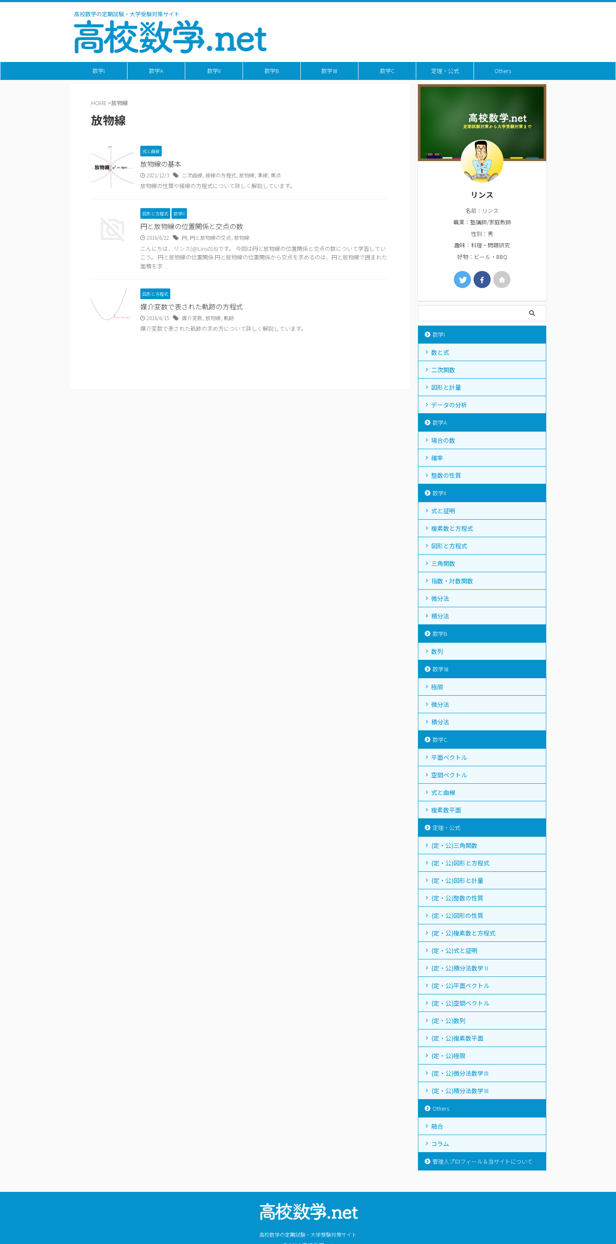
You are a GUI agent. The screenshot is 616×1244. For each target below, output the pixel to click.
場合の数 (443, 440)
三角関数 (443, 563)
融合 (437, 1126)
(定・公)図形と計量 (457, 880)
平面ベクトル (449, 757)
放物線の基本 (160, 164)
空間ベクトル (449, 775)
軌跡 (229, 317)
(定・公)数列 (448, 1020)
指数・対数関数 (452, 580)
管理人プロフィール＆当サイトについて (482, 1161)
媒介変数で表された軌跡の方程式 (191, 307)
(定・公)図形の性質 (457, 915)
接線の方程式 (220, 175)
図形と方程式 (449, 545)
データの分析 (449, 404)
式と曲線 (443, 792)
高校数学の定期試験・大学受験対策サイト (308, 1234)
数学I (98, 71)
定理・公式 (445, 71)
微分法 (440, 598)
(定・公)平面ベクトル (460, 985)
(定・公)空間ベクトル (460, 1003)
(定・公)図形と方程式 (460, 863)
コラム (440, 1143)
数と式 (440, 352)
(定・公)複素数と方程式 (463, 933)
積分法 (440, 616)
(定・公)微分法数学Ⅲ (460, 1073)
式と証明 (443, 510)
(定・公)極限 (448, 1055)
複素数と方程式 (452, 528)
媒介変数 (192, 317)
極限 (437, 686)
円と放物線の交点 (210, 237)
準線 (263, 175)
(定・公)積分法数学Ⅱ (460, 968)
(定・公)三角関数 (454, 845)
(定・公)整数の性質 (457, 898)
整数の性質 (446, 475)
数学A (156, 71)
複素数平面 (446, 810)
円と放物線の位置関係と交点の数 (191, 226)
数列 (437, 651)
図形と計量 (446, 387)
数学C (387, 71)
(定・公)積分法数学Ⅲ (460, 1090)
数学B (271, 71)
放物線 (247, 175)
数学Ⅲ (329, 71)
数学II (214, 71)
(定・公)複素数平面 (457, 1038)
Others (503, 71)
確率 (437, 457)
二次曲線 (192, 175)
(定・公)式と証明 (454, 950)
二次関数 (443, 369)
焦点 (276, 175)
